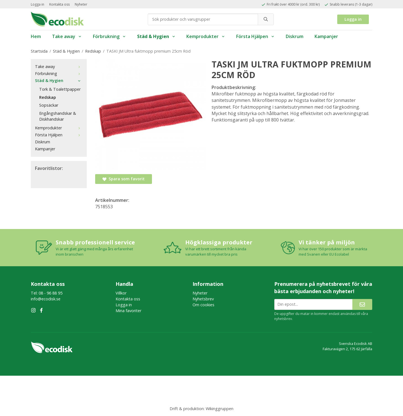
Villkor (121, 293)
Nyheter (81, 4)
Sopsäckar (48, 105)
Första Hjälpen (255, 36)
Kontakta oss (59, 4)
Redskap (47, 97)
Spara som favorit (123, 178)
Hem (36, 36)
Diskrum (294, 36)
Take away (67, 36)
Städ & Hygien (156, 36)
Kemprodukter (205, 36)
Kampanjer (326, 36)
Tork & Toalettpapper (60, 89)
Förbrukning (109, 36)
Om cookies (203, 304)
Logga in (37, 4)
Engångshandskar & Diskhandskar (57, 116)
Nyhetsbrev (203, 299)
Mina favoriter (128, 310)
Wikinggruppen (219, 408)
